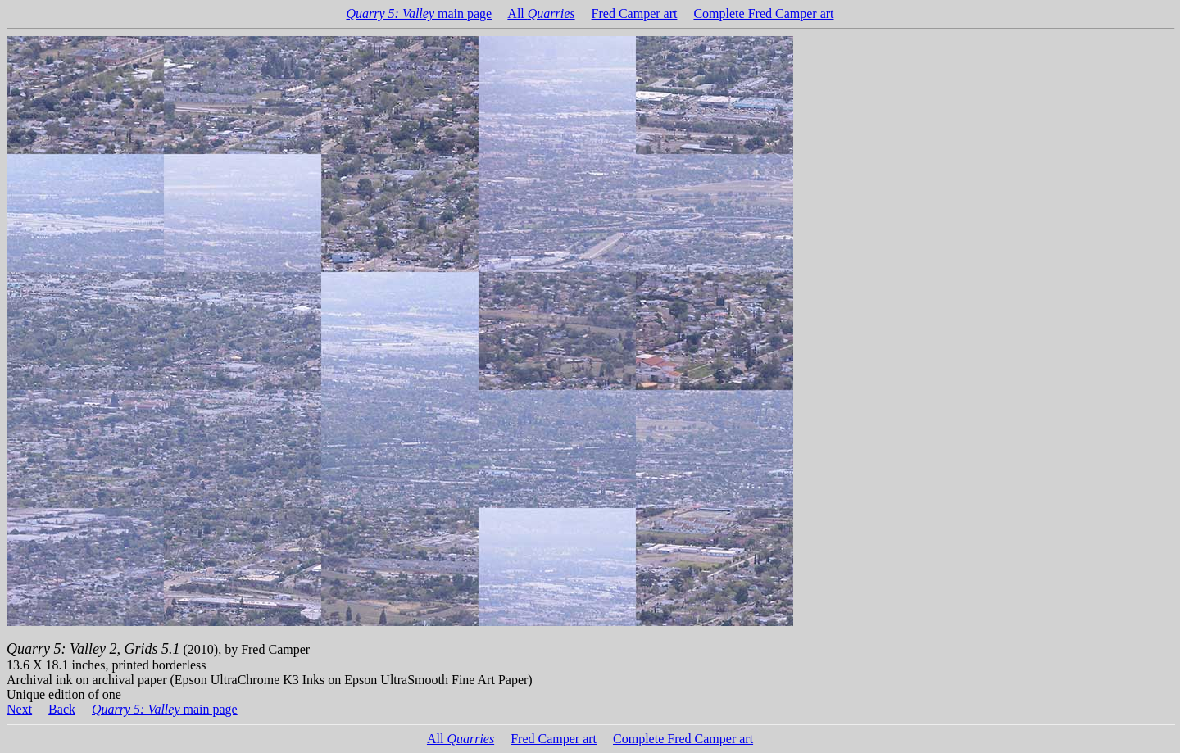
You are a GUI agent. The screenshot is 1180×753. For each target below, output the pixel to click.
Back (61, 709)
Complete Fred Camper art (763, 13)
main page (419, 13)
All (540, 13)
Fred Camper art (635, 13)
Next (19, 709)
